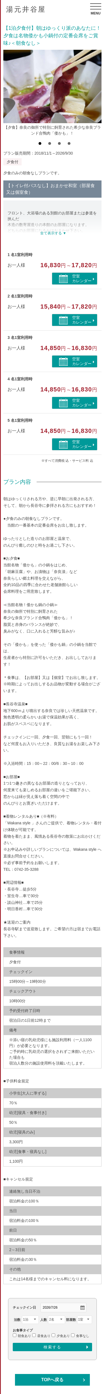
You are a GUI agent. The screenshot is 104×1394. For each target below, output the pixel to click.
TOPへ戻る (52, 1379)
